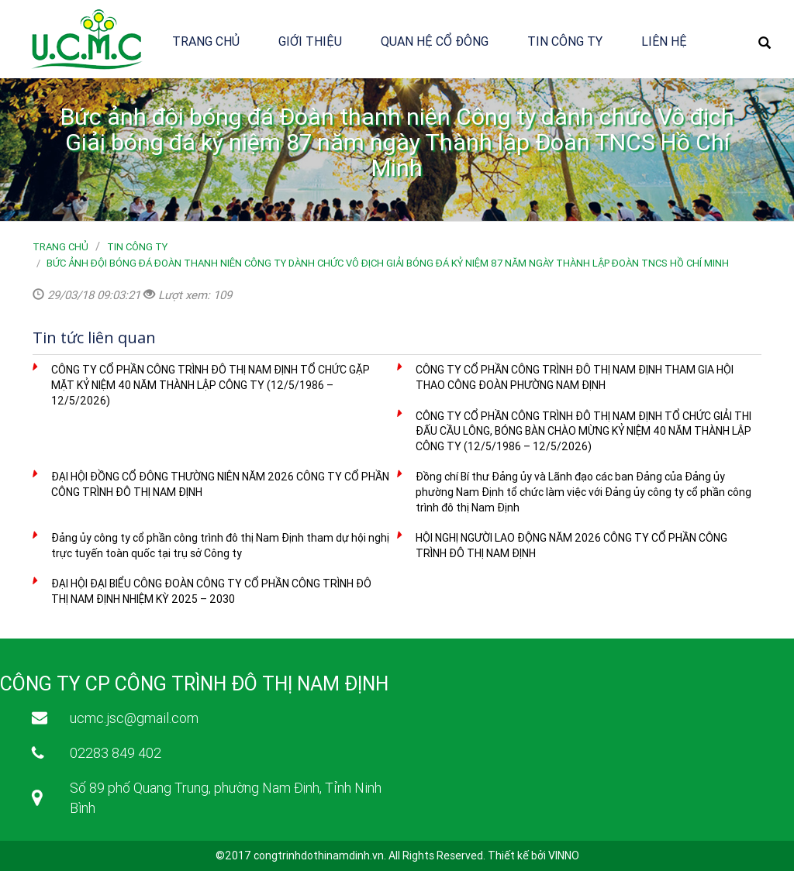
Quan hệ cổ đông (434, 41)
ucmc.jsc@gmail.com (134, 718)
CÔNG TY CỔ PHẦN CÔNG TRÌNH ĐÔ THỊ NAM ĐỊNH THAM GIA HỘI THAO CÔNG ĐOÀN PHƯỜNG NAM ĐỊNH (575, 377)
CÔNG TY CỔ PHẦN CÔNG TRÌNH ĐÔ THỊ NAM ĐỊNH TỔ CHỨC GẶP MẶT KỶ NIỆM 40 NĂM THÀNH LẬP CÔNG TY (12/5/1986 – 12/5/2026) (210, 385)
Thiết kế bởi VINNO (533, 855)
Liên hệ (664, 41)
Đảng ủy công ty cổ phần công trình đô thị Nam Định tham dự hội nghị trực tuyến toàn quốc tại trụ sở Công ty (220, 545)
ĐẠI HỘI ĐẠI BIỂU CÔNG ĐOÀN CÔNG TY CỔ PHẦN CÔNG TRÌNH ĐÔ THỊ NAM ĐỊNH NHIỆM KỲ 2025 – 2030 (211, 591)
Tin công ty (564, 41)
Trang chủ (206, 41)
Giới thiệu (310, 41)
